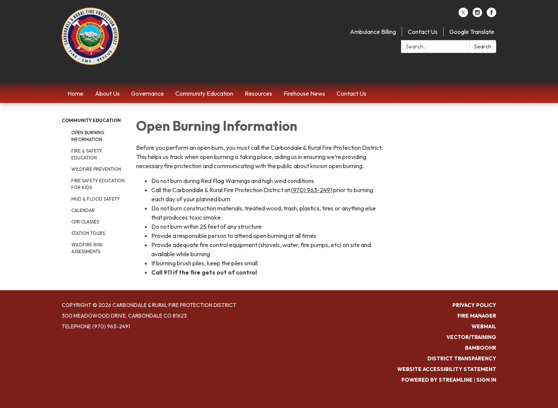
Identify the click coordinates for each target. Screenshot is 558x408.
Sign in (486, 379)
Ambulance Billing (373, 31)
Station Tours (88, 233)
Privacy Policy (474, 305)
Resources (258, 93)
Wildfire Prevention (96, 169)
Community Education (204, 93)
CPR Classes (85, 222)
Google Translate (471, 31)
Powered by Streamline (437, 379)
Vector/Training (471, 337)
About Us (107, 93)
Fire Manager (476, 315)
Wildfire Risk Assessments (87, 248)
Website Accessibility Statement (446, 369)
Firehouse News (304, 93)
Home (75, 93)
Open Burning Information (87, 136)
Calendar (83, 210)
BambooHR (480, 347)
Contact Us (423, 31)
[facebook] (491, 15)
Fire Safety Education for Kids (98, 184)
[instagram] (477, 15)
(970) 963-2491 (311, 190)
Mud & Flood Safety (95, 199)
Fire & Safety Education (86, 154)
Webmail (483, 326)
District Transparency (461, 358)
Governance (147, 93)
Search (482, 46)
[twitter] (463, 15)
